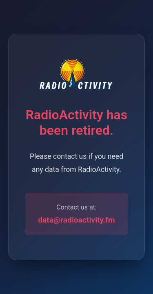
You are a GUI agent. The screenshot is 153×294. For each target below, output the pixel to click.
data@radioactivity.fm (76, 220)
